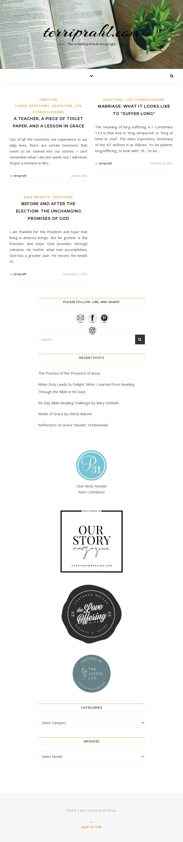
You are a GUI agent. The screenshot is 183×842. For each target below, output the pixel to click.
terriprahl (20, 175)
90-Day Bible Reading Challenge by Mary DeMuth (78, 402)
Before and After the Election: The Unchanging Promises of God (48, 211)
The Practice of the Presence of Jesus (69, 373)
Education (62, 106)
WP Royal (109, 810)
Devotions (39, 106)
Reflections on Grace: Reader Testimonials (73, 425)
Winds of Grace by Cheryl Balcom (65, 413)
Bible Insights (37, 197)
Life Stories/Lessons (145, 100)
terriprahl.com (91, 31)
